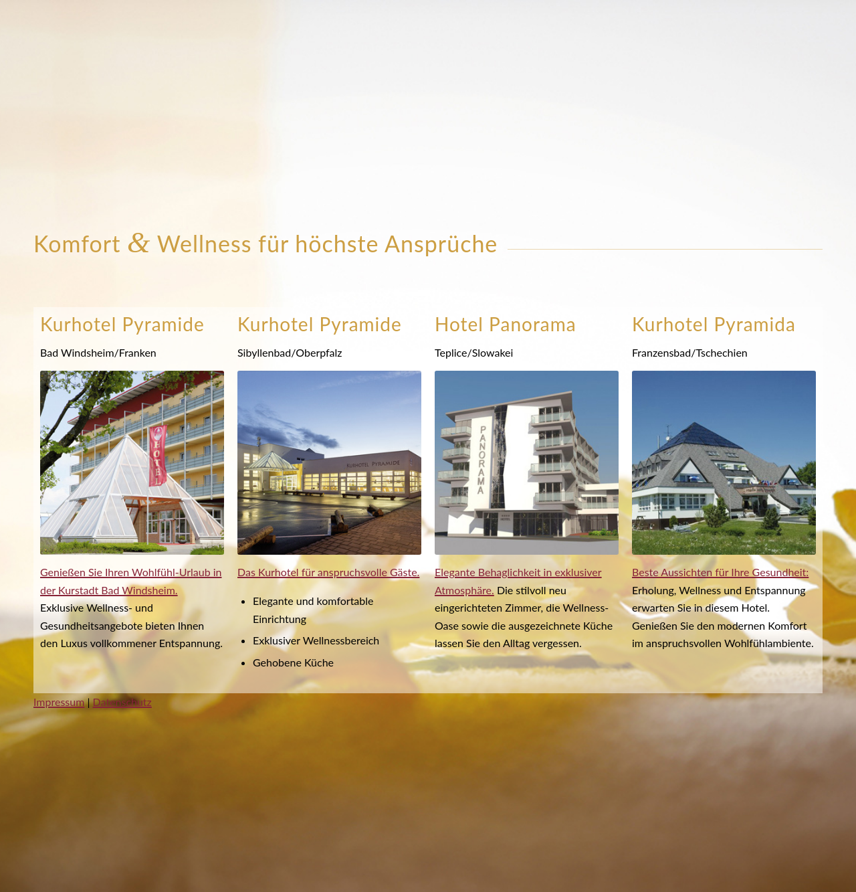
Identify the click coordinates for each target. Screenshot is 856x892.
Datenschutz (122, 701)
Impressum (58, 701)
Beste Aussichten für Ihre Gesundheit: (720, 571)
